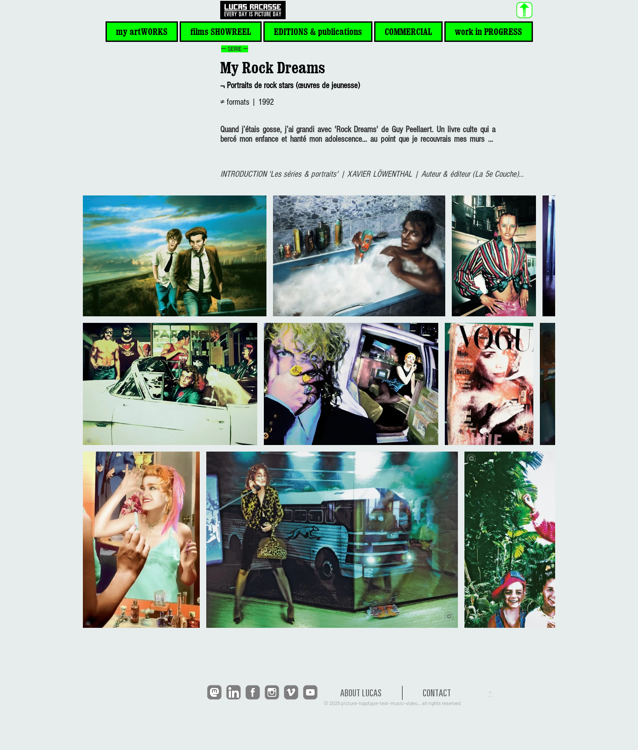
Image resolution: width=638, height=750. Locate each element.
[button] (142, 31)
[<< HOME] (252, 10)
